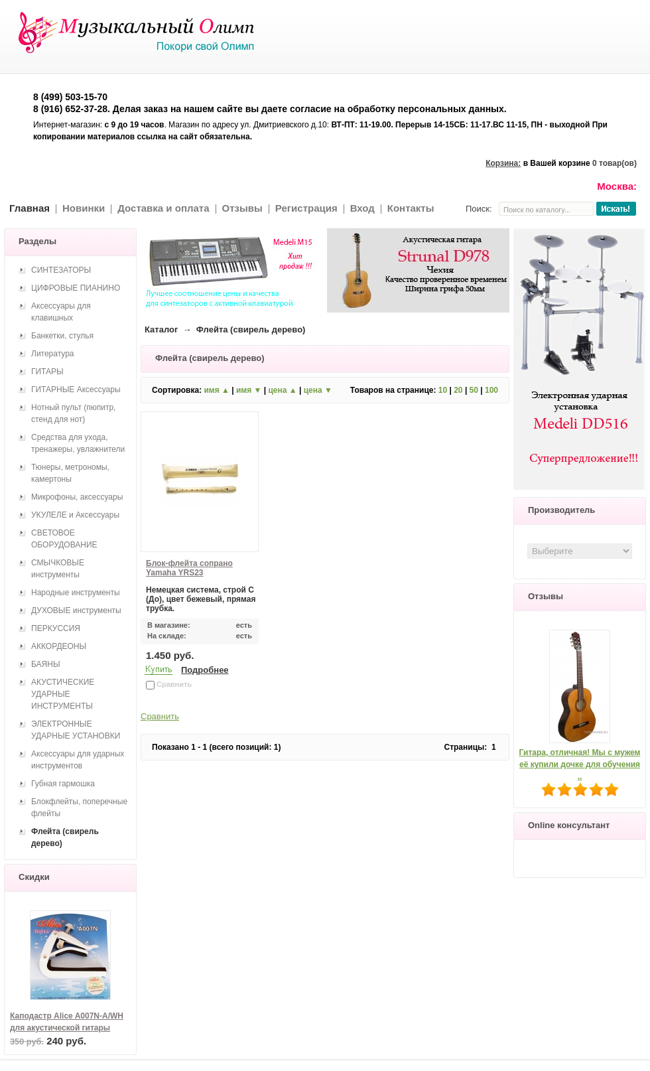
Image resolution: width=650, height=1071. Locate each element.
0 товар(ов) (614, 163)
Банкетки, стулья (62, 335)
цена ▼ (318, 390)
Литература (52, 353)
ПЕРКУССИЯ (55, 628)
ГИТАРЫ (47, 371)
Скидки (34, 877)
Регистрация (306, 208)
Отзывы (242, 208)
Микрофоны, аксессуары (77, 497)
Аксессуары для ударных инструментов (77, 759)
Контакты (410, 208)
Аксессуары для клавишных (61, 311)
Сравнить (160, 716)
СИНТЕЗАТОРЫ (61, 270)
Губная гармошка (63, 783)
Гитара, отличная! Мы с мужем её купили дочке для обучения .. (580, 764)
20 (458, 390)
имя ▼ (248, 390)
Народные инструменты (75, 592)
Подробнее (205, 670)
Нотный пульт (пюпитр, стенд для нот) (73, 413)
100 (491, 390)
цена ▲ (282, 390)
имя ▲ (216, 390)
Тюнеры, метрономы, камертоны (70, 473)
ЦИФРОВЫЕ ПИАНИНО (75, 288)
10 (442, 390)
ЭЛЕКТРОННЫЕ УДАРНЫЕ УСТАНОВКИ (75, 730)
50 (474, 390)
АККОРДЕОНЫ (58, 646)
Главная (29, 208)
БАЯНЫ (45, 664)
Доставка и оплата (163, 208)
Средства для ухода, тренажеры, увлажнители (78, 443)
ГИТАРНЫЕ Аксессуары (76, 389)
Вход (362, 208)
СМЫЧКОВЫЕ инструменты (57, 568)
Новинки (83, 208)
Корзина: (503, 163)
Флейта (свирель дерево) (65, 837)
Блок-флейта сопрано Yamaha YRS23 (189, 568)
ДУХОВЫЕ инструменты (76, 610)
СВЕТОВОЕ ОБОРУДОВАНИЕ (64, 538)
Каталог (161, 329)
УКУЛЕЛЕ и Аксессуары (75, 515)
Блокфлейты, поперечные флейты (79, 807)
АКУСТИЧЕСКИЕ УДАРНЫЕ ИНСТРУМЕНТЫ (62, 694)
